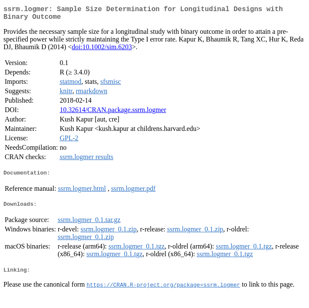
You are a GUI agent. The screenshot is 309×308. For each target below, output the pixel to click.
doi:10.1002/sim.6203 (102, 50)
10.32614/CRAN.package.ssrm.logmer (112, 113)
